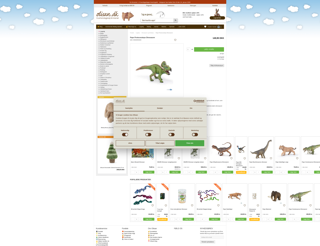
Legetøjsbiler (104, 60)
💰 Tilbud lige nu (131, 26)
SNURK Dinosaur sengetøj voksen (194, 162)
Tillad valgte (159, 143)
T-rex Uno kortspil (160, 210)
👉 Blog (100, 26)
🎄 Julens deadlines (102, 237)
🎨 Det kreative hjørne (155, 237)
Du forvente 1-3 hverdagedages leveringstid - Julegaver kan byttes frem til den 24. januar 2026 (160, 2)
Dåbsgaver (103, 39)
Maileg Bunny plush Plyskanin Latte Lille (112, 127)
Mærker (164, 26)
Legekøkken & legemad (107, 56)
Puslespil (103, 68)
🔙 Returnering (100, 239)
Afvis (130, 143)
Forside (132, 32)
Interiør (156, 26)
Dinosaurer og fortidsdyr (148, 32)
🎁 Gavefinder (126, 237)
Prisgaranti (149, 5)
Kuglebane (103, 52)
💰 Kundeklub (152, 231)
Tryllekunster (104, 81)
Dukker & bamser (105, 45)
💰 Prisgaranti (126, 235)
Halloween (103, 47)
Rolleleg (102, 70)
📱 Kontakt (99, 231)
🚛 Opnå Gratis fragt (128, 233)
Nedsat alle (102, 137)
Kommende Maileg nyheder (114, 26)
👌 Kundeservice (101, 235)
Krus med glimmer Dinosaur (179, 209)
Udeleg (102, 87)
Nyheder (171, 26)
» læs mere (134, 167)
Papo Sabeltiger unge (282, 162)
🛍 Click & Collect (127, 239)
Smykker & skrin (105, 74)
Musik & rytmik (104, 66)
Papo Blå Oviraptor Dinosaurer (239, 163)
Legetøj (141, 26)
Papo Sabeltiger (227, 209)
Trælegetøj (103, 79)
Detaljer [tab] (160, 108)
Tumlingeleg (103, 83)
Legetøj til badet (105, 58)
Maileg (149, 26)
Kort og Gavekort (105, 93)
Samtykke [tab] (129, 108)
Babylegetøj (103, 35)
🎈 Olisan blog (152, 241)
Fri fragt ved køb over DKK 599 (127, 5)
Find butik (105, 5)
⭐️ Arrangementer (153, 239)
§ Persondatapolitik (102, 245)
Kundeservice (171, 5)
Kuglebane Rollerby (106, 54)
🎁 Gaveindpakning (128, 231)
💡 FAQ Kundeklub (102, 243)
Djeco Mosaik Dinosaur (138, 162)
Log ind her (217, 18)
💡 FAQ (98, 233)
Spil (101, 75)
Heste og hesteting (105, 48)
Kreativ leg (103, 50)
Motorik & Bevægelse (106, 64)
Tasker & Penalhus (105, 77)
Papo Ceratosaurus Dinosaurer (298, 209)
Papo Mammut (267, 209)
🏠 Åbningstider (153, 233)
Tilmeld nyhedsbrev (207, 242)
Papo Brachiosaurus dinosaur (258, 162)
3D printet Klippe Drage (138, 209)
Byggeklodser (104, 37)
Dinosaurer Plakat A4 (252, 210)
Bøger (102, 33)
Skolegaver (103, 72)
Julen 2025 (182, 26)
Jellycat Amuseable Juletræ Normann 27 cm (112, 167)
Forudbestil (241, 172)
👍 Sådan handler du (102, 241)
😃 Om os (151, 235)
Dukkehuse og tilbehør (107, 43)
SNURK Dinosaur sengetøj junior (167, 162)
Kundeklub (215, 5)
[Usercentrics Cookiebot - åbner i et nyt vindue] (195, 101)
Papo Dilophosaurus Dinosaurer (219, 162)
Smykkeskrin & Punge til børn (109, 85)
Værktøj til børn (104, 91)
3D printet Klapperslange (204, 209)
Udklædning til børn (106, 89)
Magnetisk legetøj (105, 62)
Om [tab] (191, 108)
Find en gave (193, 5)
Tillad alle (189, 143)
